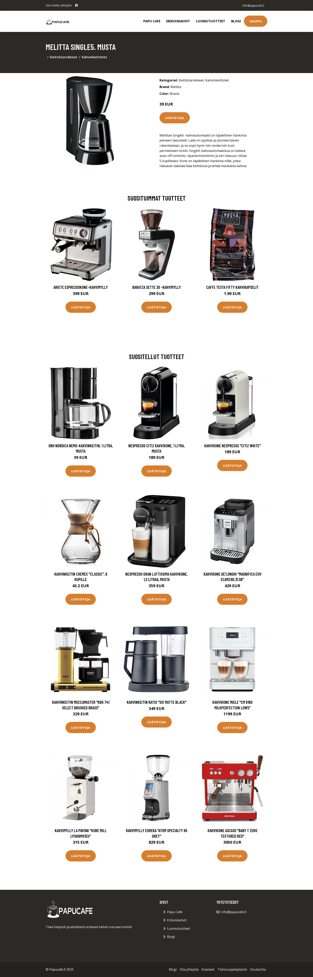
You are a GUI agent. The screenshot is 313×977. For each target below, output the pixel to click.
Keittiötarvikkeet (63, 57)
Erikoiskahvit (178, 21)
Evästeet (208, 969)
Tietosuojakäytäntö (232, 969)
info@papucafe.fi (253, 5)
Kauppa (255, 21)
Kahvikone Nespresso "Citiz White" (232, 445)
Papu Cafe (151, 21)
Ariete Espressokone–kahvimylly (80, 287)
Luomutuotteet (210, 21)
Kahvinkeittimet (94, 57)
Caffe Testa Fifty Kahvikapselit (232, 287)
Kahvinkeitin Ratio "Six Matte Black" (156, 702)
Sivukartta (258, 969)
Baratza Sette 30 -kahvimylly (156, 287)
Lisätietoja (174, 118)
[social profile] (76, 5)
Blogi (236, 21)
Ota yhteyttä (189, 969)
